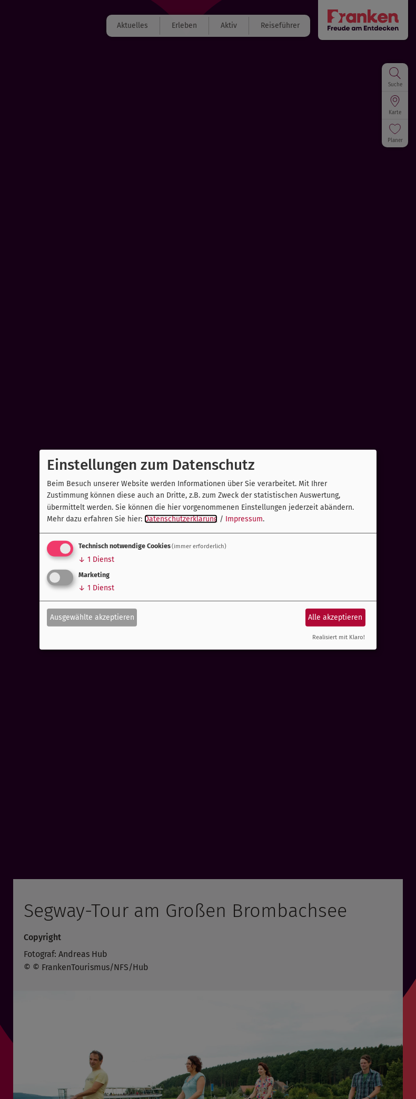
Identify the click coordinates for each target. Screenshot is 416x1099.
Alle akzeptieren (335, 617)
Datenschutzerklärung (180, 519)
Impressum (244, 519)
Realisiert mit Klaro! (338, 637)
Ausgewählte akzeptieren (92, 617)
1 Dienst (96, 559)
